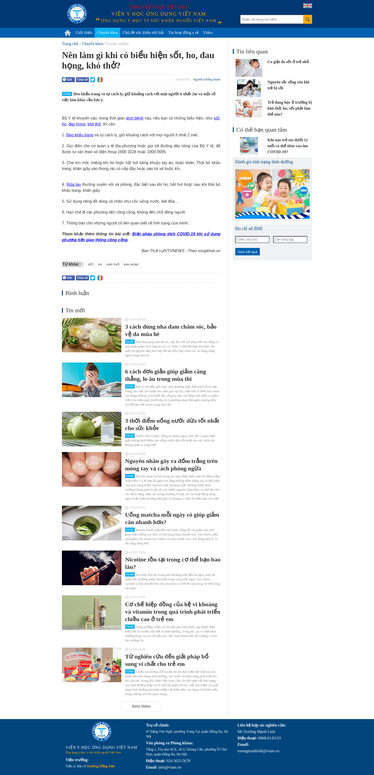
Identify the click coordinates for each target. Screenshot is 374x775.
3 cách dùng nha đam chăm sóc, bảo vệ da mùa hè (170, 330)
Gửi (67, 79)
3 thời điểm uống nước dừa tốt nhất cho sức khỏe (172, 424)
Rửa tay (74, 184)
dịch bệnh (134, 118)
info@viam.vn (169, 767)
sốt (216, 118)
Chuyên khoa (107, 32)
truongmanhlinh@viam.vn (258, 751)
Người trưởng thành (206, 79)
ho (64, 124)
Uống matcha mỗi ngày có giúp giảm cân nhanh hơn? (172, 518)
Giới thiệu (84, 32)
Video (208, 32)
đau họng (77, 124)
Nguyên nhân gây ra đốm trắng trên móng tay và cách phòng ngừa (171, 465)
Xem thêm (141, 706)
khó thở (94, 124)
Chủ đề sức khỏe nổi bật (143, 32)
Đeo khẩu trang (80, 135)
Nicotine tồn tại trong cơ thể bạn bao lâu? (172, 563)
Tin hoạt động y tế (183, 32)
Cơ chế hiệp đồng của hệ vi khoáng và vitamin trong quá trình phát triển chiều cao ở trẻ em (172, 611)
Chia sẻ (82, 79)
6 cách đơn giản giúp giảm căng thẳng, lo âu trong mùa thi (165, 375)
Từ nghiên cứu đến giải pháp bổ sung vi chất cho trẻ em (167, 660)
